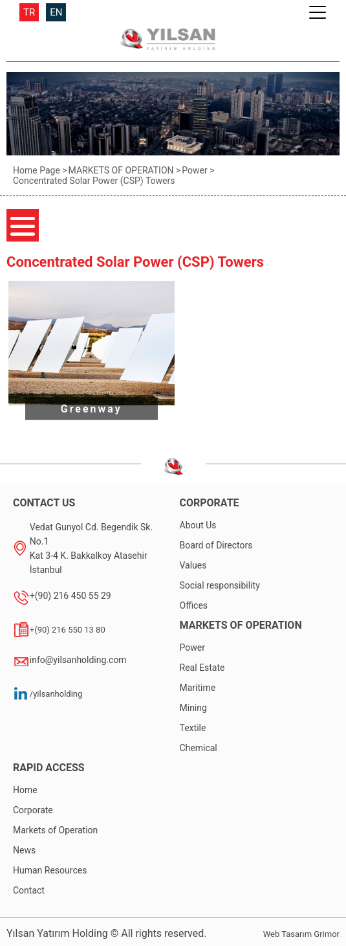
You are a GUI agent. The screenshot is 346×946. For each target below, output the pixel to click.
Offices (194, 605)
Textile (193, 728)
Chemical (198, 748)
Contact (29, 890)
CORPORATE (209, 503)
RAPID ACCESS (49, 767)
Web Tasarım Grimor (301, 934)
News (24, 850)
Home (25, 790)
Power (192, 647)
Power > (198, 170)
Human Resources (50, 870)
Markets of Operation (55, 830)
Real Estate (202, 667)
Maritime (198, 687)
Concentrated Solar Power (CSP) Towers (94, 180)
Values (193, 565)
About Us (198, 525)
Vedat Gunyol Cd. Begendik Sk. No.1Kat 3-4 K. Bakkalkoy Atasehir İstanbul (91, 548)
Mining (193, 708)
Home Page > (40, 170)
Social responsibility (220, 585)
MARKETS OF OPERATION (241, 625)
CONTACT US (44, 503)
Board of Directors (216, 545)
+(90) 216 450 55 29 (70, 596)
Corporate (33, 810)
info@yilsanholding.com (78, 660)
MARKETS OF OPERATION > (125, 170)
